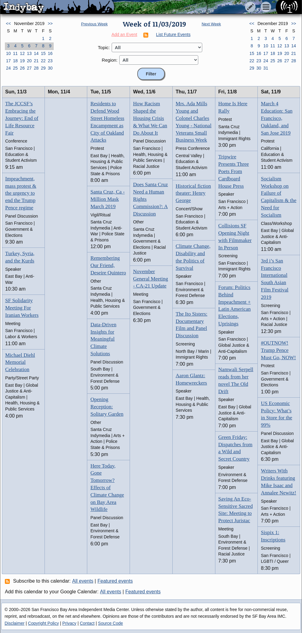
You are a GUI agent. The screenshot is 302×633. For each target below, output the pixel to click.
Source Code (110, 623)
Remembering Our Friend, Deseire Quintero (108, 265)
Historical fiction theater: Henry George (193, 193)
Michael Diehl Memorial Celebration (20, 362)
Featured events (115, 581)
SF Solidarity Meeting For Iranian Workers (21, 308)
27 (29, 68)
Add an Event (124, 34)
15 (43, 53)
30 (50, 68)
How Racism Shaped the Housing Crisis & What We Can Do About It (150, 118)
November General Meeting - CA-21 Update (150, 279)
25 (15, 68)
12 (22, 53)
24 (8, 68)
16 (50, 53)
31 (265, 68)
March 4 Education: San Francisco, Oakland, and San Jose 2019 (276, 118)
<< (8, 23)
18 (15, 60)
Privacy (69, 623)
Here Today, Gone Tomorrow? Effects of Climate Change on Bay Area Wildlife (107, 487)
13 (29, 53)
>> (50, 23)
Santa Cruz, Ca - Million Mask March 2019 (107, 199)
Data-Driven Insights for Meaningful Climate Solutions (103, 339)
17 (8, 60)
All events (82, 581)
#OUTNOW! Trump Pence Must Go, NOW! (278, 350)
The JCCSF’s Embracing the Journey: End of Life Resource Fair (21, 118)
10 (8, 53)
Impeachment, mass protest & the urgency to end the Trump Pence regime (20, 193)
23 (50, 60)
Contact (87, 623)
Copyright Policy (43, 623)
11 (15, 53)
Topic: (104, 47)
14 (36, 53)
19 (22, 60)
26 (22, 68)
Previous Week (94, 24)
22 (43, 60)
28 (36, 68)
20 (29, 60)
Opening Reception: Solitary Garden (106, 406)
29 (43, 68)
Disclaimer (14, 623)
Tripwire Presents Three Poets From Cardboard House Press (233, 171)
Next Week (211, 24)
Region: (110, 60)
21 (36, 60)
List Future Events (173, 34)
